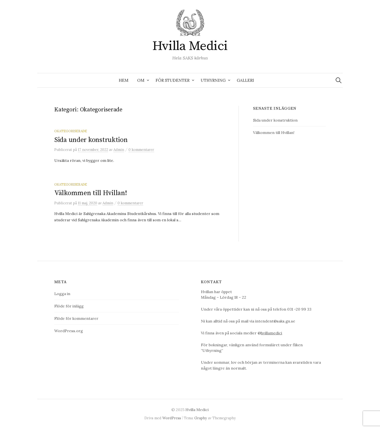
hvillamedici (271, 332)
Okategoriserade (70, 131)
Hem (123, 80)
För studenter (173, 80)
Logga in (62, 293)
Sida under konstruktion (91, 140)
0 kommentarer (141, 149)
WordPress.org (68, 330)
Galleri (245, 80)
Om (140, 80)
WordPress (171, 418)
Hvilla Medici (190, 46)
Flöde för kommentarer (76, 318)
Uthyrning (213, 80)
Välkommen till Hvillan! (90, 193)
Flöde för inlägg (69, 306)
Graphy (200, 418)
